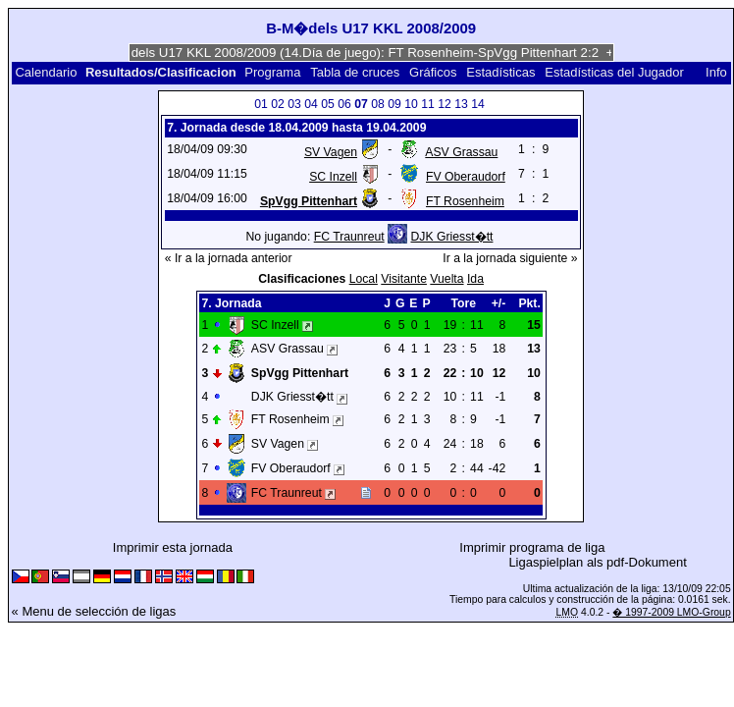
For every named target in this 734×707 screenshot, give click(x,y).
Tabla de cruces (354, 72)
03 (294, 104)
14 (478, 104)
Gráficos (432, 72)
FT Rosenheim (465, 201)
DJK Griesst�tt (451, 237)
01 (261, 104)
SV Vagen (330, 152)
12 (444, 104)
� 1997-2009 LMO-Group (671, 612)
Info (716, 72)
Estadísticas (500, 72)
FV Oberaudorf (465, 177)
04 (311, 104)
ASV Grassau (461, 152)
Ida (475, 279)
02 (278, 104)
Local (363, 279)
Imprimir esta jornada (173, 547)
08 (378, 104)
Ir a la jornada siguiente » (510, 258)
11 (428, 104)
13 (461, 104)
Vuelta (446, 279)
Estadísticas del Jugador (614, 72)
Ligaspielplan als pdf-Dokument (597, 562)
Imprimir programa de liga (531, 547)
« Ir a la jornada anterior (228, 258)
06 (344, 104)
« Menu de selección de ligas (94, 611)
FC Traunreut (349, 237)
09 (394, 104)
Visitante (404, 279)
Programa (272, 72)
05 (328, 104)
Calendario (46, 72)
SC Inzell (333, 177)
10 (411, 104)
